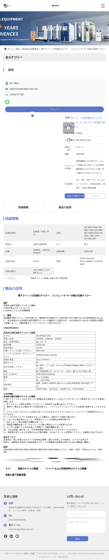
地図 (33, 553)
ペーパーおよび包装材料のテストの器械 (66, 468)
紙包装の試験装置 (30, 49)
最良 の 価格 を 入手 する (78, 196)
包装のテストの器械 (28, 468)
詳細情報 (23, 207)
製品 (18, 49)
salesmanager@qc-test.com (24, 89)
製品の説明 (65, 207)
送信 (77, 539)
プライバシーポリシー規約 (16, 553)
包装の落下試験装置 (15, 475)
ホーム (10, 49)
